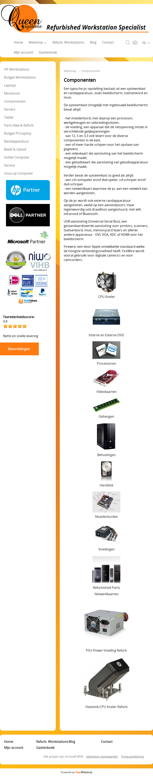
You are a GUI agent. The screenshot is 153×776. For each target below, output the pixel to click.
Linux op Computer (18, 173)
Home (18, 42)
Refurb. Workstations (68, 42)
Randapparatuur (16, 141)
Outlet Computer (16, 157)
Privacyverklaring (132, 756)
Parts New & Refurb (18, 125)
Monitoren (12, 93)
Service (9, 165)
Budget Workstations (20, 77)
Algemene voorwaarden (102, 756)
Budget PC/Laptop (17, 133)
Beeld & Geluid (15, 149)
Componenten (15, 101)
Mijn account (23, 52)
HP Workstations (16, 69)
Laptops (10, 85)
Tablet (8, 117)
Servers (9, 109)
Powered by (76, 772)
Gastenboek (48, 52)
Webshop (37, 42)
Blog (93, 42)
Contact (108, 42)
